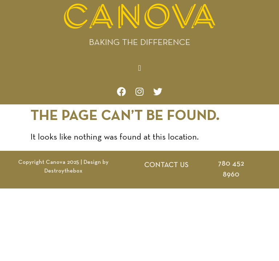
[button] (139, 68)
